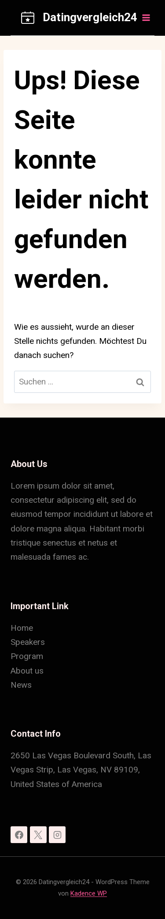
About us (27, 671)
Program (27, 656)
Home (22, 628)
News (21, 685)
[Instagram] (57, 834)
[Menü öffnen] (145, 17)
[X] (38, 834)
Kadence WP (88, 893)
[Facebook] (19, 834)
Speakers (28, 642)
